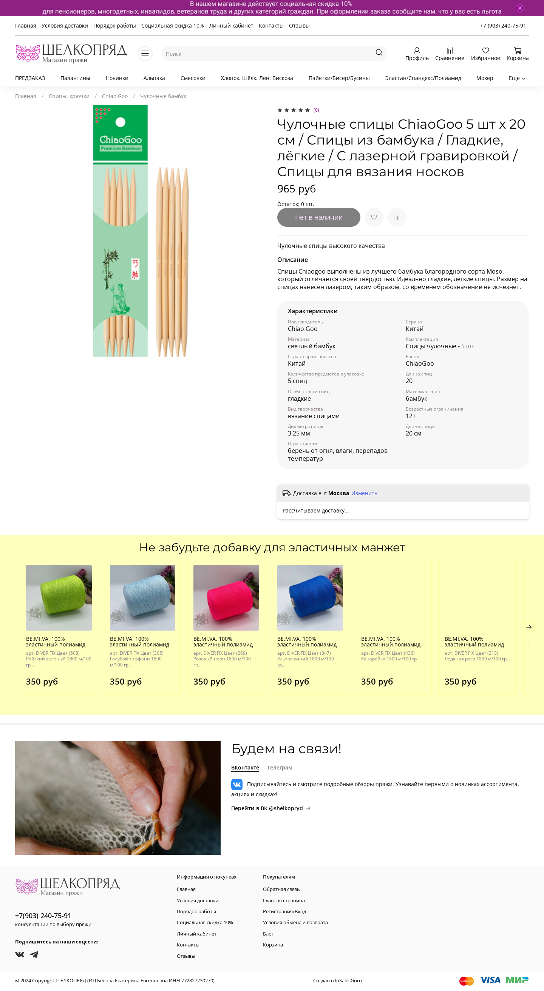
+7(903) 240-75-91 (43, 915)
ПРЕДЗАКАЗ (30, 78)
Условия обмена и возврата (295, 923)
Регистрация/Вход (284, 911)
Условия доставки (65, 25)
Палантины (75, 78)
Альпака (154, 78)
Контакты (271, 25)
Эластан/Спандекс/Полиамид (423, 78)
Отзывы (299, 25)
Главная (25, 25)
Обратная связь (281, 889)
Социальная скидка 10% (172, 25)
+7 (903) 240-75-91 (503, 25)
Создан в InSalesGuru (337, 981)
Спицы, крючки (69, 96)
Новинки (117, 78)
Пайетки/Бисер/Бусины (339, 78)
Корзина (273, 945)
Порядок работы (114, 25)
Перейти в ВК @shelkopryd (271, 808)
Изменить (364, 493)
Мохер (484, 78)
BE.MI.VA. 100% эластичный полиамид (50, 644)
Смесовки (193, 78)
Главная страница (284, 900)
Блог (268, 934)
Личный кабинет (231, 25)
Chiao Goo (115, 96)
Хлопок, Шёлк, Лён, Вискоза (257, 78)
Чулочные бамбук (163, 96)
